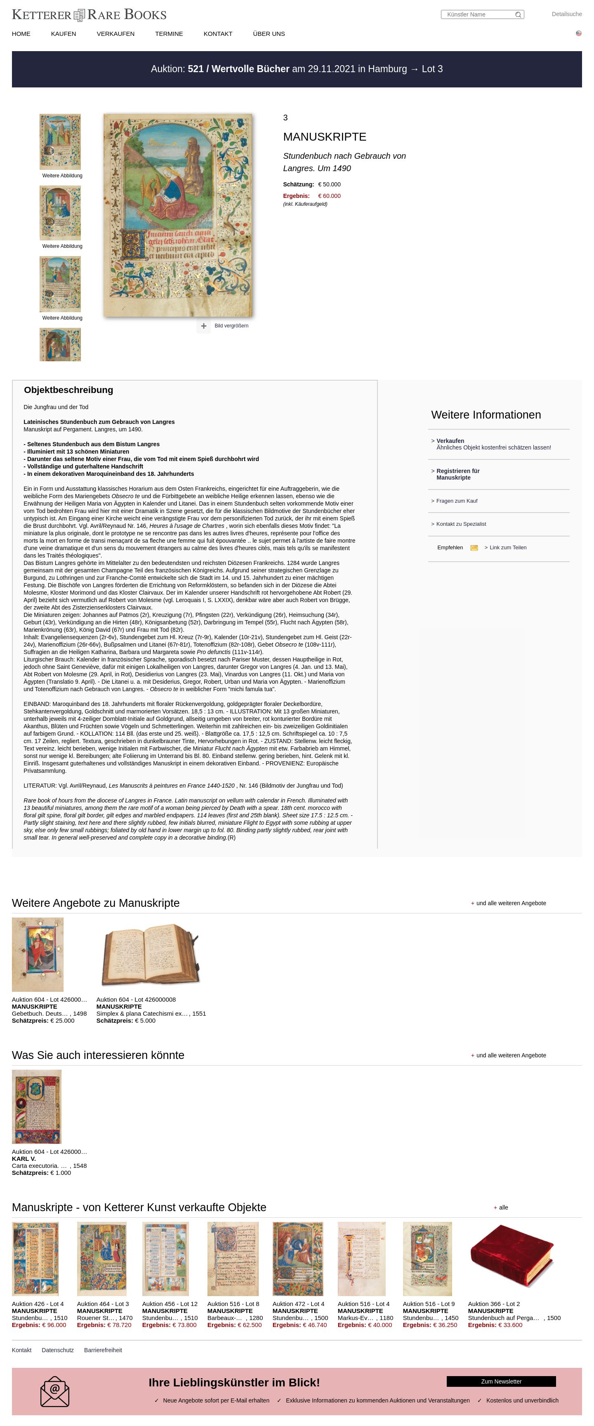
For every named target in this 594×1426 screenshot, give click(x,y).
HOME (21, 33)
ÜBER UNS (269, 33)
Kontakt (21, 1350)
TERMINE (169, 33)
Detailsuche (567, 14)
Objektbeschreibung (68, 390)
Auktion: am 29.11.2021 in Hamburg (280, 69)
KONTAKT (218, 33)
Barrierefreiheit (103, 1350)
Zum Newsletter (501, 1381)
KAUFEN (63, 33)
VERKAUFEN (116, 33)
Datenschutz (58, 1350)
